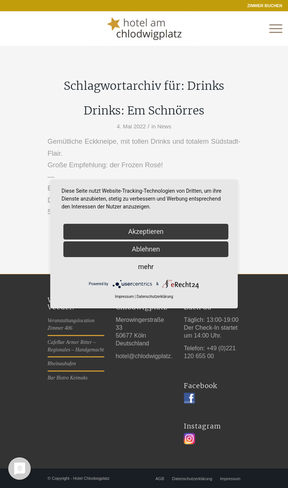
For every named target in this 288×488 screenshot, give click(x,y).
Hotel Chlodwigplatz (91, 478)
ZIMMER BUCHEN (264, 5)
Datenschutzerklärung (154, 297)
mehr (145, 267)
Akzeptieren (146, 231)
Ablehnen (146, 249)
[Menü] (272, 29)
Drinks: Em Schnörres (144, 110)
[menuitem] (262, 5)
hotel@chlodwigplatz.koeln (151, 356)
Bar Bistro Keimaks (68, 378)
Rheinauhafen (62, 363)
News (164, 126)
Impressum (124, 297)
